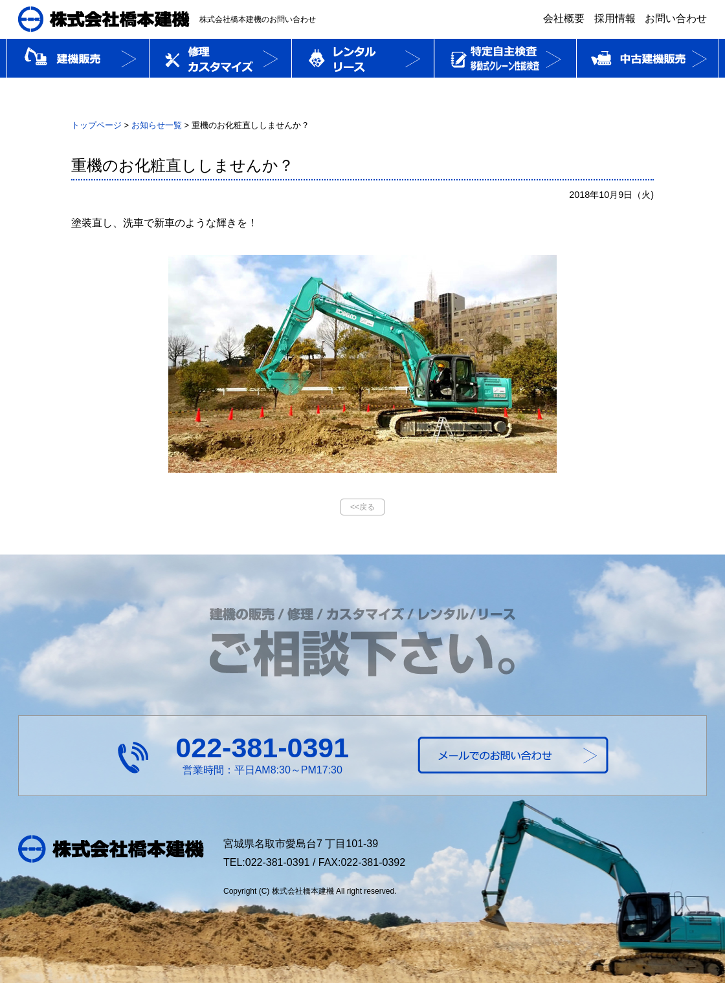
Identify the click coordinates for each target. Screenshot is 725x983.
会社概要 (564, 18)
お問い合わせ (676, 18)
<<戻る (362, 507)
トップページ (96, 125)
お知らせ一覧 (156, 125)
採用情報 (615, 18)
